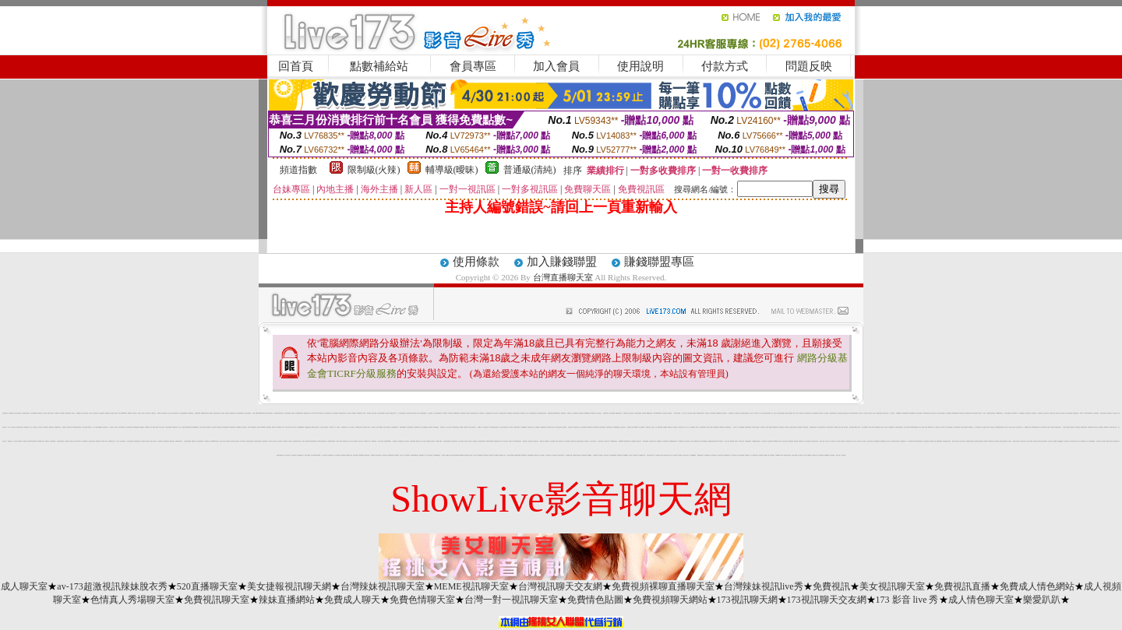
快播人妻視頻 (570, 427)
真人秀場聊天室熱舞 (956, 427)
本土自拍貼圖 (826, 413)
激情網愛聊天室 (883, 441)
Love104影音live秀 (657, 413)
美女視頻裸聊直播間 (612, 455)
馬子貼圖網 (1055, 441)
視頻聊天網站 (98, 441)
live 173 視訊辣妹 (720, 441)
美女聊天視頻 (1034, 413)
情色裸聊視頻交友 (727, 455)
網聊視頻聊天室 (137, 441)
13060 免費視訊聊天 (518, 441)
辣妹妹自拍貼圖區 (1007, 413)
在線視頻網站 (62, 413)
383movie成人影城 (778, 455)
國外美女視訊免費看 (1003, 441)
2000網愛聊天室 (704, 441)
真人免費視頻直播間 (422, 413)
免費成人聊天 (352, 599)
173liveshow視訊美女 (214, 441)
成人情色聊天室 (981, 599)
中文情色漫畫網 (337, 455)
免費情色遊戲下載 (188, 427)
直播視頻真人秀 (747, 455)
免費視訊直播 (962, 586)
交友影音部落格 (926, 441)
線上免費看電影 (692, 427)
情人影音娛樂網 (1082, 441)
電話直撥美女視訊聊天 (947, 441)
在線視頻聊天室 (26, 427)
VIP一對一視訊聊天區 (12, 427)
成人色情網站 (1103, 441)
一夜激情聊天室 (160, 441)
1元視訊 (691, 441)
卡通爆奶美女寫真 (111, 441)
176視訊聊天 (445, 413)
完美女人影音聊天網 (354, 441)
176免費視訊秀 (584, 455)
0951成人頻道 (742, 441)
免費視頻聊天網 (815, 413)
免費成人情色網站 (1037, 586)
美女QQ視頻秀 (625, 455)
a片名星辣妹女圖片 (754, 455)
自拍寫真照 (1098, 441)
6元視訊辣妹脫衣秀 (269, 413)
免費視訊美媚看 (136, 427)
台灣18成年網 (906, 427)
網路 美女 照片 (796, 413)
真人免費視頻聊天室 (327, 413)
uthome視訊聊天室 (262, 413)
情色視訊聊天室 (1028, 413)
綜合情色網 (233, 441)
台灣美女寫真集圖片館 (447, 441)
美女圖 (881, 427)
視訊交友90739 (770, 441)
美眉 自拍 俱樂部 (536, 427)
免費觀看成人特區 (642, 455)
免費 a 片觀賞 (374, 413)
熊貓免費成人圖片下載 (498, 441)
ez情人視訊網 (201, 427)
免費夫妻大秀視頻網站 (767, 413)
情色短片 (697, 427)
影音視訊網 (1052, 427)
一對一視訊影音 (891, 413)
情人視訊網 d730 (865, 427)
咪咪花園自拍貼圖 (955, 413)
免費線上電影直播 (769, 427)
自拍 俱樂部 (836, 427)
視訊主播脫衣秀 (101, 413)
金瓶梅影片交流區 (449, 455)
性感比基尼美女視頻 (130, 441)
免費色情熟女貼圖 (410, 413)
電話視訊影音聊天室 (217, 413)
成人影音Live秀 (910, 441)
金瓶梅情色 (64, 427)
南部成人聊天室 (686, 455)
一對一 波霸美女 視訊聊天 (113, 427)
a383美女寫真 (536, 455)
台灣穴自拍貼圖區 (807, 441)
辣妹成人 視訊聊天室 (366, 413)
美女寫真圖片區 (122, 441)
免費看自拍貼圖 (879, 413)
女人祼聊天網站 (657, 455)
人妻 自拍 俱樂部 (305, 441)
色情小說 (919, 427)
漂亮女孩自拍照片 (962, 441)
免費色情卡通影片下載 (1074, 441)
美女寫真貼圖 (832, 455)
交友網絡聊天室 (575, 413)
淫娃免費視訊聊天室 (488, 413)
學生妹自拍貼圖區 (1069, 413)
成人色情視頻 (674, 455)
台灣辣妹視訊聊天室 (382, 586)
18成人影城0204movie (122, 413)
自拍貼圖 (706, 413)
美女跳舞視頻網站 (703, 427)
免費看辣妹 (130, 413)
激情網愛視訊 (78, 413)
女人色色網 (15, 441)
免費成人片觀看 (924, 427)
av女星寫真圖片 (436, 427)
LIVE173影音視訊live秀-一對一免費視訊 (318, 455)
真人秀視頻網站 (641, 427)
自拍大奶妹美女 (407, 455)
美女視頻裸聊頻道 (876, 441)
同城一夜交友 (827, 441)
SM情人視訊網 (663, 455)
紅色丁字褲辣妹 (461, 441)
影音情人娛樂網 (255, 413)
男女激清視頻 (687, 441)
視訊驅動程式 (659, 441)
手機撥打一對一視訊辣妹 (38, 427)
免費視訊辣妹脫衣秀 (474, 413)
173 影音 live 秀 (339, 441)
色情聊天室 (433, 441)
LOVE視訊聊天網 (926, 413)
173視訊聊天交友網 (826, 599)
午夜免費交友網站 (516, 427)
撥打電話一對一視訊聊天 (863, 413)
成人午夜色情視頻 (485, 427)
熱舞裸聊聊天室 (719, 413)
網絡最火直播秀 (1109, 441)
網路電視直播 (361, 455)
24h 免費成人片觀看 (153, 427)
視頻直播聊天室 (401, 441)
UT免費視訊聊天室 (619, 413)
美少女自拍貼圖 (84, 427)
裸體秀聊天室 (971, 427)
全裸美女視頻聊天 (1103, 413)
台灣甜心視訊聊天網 (1066, 427)
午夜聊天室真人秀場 (1113, 427)
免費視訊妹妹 (486, 455)
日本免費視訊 (67, 441)
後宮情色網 (675, 427)
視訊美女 (143, 413)
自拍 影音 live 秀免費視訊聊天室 (388, 455)
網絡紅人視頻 (822, 441)
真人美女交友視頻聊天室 (503, 427)
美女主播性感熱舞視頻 (183, 413)
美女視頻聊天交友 (1067, 441)
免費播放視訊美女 (700, 455)
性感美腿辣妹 (147, 427)
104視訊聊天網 (373, 441)
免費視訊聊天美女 (307, 413)
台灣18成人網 (159, 413)
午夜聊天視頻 (450, 413)
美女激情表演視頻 (129, 427)
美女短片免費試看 (85, 413)
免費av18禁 (732, 441)
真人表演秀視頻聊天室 (402, 413)
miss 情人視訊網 (858, 427)
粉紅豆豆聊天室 (593, 441)
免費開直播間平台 (344, 427)
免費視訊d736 (621, 441)
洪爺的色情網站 (68, 413)
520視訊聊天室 (359, 413)
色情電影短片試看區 (977, 413)
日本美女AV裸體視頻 (807, 455)
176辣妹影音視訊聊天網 (990, 413)
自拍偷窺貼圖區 (741, 427)
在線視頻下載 (143, 441)
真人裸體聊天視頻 (681, 441)
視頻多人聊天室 (496, 413)
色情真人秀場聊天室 (386, 427)
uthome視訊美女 (587, 413)
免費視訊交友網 (626, 413)
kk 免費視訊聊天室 (557, 413)
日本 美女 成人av (607, 441)
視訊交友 (527, 413)
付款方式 (724, 66)
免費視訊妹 (354, 413)
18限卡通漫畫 (949, 427)
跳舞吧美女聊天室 (697, 441)
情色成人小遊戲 (1008, 427)
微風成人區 (470, 441)
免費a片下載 (511, 441)
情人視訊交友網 (784, 441)
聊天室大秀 (889, 441)
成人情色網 (838, 441)
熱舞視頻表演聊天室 (813, 427)
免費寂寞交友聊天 (849, 441)
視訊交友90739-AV (78, 441)
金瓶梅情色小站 (547, 441)
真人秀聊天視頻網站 (287, 413)
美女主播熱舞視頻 (425, 427)
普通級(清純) (529, 169)
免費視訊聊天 (522, 413)
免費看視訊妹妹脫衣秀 (205, 413)
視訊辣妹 (275, 441)
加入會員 (556, 66)
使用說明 (640, 66)
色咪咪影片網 (561, 441)
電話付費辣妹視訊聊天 (854, 413)
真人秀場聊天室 (736, 413)
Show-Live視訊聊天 (414, 455)
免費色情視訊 (51, 427)
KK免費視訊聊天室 (1000, 413)
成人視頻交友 (1115, 413)
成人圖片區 (885, 427)
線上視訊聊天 (430, 413)
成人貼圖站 (1050, 441)
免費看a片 (1045, 441)
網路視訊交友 (843, 441)
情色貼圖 (387, 413)
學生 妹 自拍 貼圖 (181, 427)
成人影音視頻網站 (1095, 413)
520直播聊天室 (207, 586)
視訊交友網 (1013, 427)
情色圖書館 (665, 427)
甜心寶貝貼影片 (635, 455)
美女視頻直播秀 (821, 455)
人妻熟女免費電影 (168, 427)
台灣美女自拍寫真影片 (472, 427)
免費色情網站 (107, 413)
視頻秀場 (985, 441)
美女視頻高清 (833, 441)
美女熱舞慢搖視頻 (330, 455)
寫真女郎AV (360, 441)
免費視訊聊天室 (550, 413)
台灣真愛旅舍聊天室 (410, 427)
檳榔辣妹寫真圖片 (1084, 427)
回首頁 (295, 66)
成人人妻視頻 (337, 427)
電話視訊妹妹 (530, 441)
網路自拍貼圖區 (34, 413)
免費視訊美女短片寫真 (468, 455)
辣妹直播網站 (287, 599)
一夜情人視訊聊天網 (676, 413)
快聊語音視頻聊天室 (60, 441)
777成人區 (402, 455)
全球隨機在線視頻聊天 (331, 441)
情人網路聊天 (542, 455)
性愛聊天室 (938, 427)
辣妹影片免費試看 (18, 413)
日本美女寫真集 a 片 (1019, 427)
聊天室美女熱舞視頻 (964, 427)
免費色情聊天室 (422, 599)
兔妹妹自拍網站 (805, 427)
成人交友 (31, 427)
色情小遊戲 (423, 441)
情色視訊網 (1035, 441)
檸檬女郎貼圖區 (645, 441)
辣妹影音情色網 (595, 427)
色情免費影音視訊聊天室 (542, 413)
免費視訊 (211, 413)
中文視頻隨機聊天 (523, 427)
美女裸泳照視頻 (790, 441)
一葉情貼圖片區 (548, 455)
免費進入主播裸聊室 (788, 413)
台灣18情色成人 (287, 455)
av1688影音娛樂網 (913, 427)
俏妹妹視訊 (1063, 413)
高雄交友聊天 (406, 441)
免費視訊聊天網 (197, 413)
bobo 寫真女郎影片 (178, 441)
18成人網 (45, 413)
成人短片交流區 (448, 427)
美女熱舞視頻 (731, 413)
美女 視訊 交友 (774, 413)
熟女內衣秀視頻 (380, 441)
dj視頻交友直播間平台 (315, 427)
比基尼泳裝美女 (355, 455)
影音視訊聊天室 (95, 413)
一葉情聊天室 (373, 427)
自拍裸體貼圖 (633, 441)
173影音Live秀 (1014, 413)
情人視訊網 (864, 441)
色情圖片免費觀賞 (638, 413)
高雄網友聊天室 (782, 427)
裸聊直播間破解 (905, 413)
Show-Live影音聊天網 (918, 441)
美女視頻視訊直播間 (187, 441)
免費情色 (787, 427)
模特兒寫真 (870, 413)
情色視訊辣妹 (764, 441)
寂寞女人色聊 (840, 427)
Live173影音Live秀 (1088, 413)
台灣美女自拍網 (558, 427)
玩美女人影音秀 (222, 441)
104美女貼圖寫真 (748, 441)
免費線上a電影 (53, 441)
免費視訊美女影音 (19, 427)
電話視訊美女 (244, 427)
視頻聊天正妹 (1109, 413)
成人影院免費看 (567, 441)
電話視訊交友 (632, 413)
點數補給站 (379, 66)
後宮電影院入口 (587, 441)
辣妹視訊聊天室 (840, 413)
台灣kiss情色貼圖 (755, 427)
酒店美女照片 (724, 413)
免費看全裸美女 (175, 427)
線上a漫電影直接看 (748, 427)
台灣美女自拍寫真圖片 (324, 427)
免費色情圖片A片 (422, 455)
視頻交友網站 (1058, 413)
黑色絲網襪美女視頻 (533, 413)
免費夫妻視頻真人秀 (808, 413)
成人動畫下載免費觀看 (98, 427)
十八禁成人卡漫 (735, 427)
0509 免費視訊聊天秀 (252, 427)
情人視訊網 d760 (314, 413)
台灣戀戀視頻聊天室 (543, 427)
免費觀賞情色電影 (456, 413)
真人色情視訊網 (664, 413)
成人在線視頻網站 (948, 413)
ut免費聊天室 (239, 427)
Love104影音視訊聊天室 (321, 441)
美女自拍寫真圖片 (335, 413)
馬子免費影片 (600, 455)
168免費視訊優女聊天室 (76, 427)
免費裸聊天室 (395, 441)
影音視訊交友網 (1052, 413)
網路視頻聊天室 (1075, 413)
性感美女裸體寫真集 (280, 455)
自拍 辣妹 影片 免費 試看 (136, 413)
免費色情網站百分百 (1116, 441)
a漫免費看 (295, 441)
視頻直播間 (796, 441)
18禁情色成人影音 (367, 441)
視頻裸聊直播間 (1092, 441)
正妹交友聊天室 (600, 441)
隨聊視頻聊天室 (166, 441)
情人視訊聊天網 (481, 413)
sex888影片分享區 (777, 441)
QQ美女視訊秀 (846, 413)
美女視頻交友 (599, 413)
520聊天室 (271, 441)
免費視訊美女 (10, 441)
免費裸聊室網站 (939, 441)
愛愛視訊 (293, 413)
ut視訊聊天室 (321, 413)
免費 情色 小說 (91, 427)
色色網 (1048, 427)
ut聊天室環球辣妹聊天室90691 (458, 455)
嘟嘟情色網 (636, 427)
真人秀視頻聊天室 (978, 427)
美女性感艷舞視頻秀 (300, 427)
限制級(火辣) (374, 169)
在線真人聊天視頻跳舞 (940, 413)
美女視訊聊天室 (892, 586)
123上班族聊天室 (734, 455)
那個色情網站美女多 (833, 413)
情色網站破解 (85, 441)
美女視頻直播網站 (225, 427)
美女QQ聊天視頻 (308, 427)
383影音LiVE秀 (439, 441)
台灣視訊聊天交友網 (560, 586)
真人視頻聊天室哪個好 (381, 413)
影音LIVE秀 (69, 427)
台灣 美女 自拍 (654, 427)
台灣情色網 (228, 441)
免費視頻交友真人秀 (393, 413)
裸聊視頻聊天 (1106, 427)
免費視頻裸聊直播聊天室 (663, 586)
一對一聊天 (984, 413)
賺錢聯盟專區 (659, 261)
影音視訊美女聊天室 (650, 455)
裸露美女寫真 (25, 441)
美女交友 (874, 413)
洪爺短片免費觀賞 (379, 427)
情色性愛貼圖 (342, 455)
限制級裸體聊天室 (195, 427)
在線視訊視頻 (529, 427)
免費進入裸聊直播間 (781, 413)
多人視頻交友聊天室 (91, 441)
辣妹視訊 (468, 413)
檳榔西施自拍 (480, 455)
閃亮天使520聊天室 (121, 427)
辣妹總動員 (428, 441)
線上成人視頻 (170, 413)
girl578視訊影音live (33, 441)
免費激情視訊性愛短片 (700, 413)
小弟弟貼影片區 (207, 441)
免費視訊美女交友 (576, 427)
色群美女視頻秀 (962, 413)
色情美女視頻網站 (248, 413)
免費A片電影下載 (955, 441)
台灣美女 (73, 413)
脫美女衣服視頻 (307, 455)
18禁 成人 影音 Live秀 (286, 427)
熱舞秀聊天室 (722, 427)
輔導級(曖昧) (451, 169)
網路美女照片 (418, 441)
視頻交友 (854, 441)
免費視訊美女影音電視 (895, 441)
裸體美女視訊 (172, 441)
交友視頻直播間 (583, 427)
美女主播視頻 (984, 427)
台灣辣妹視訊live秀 (763, 586)
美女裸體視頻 (595, 455)
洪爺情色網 (466, 427)
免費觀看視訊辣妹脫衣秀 (1000, 427)
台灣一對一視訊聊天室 (511, 599)
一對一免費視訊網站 (1021, 413)
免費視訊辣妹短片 (1058, 427)
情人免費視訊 (279, 441)
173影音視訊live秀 (199, 441)
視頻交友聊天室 (1046, 413)
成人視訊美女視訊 (429, 455)
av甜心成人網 (669, 455)
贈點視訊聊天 (581, 413)
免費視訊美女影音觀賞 (576, 455)
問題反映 (808, 66)
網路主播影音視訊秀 (342, 413)
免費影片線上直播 (1016, 441)
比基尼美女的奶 (720, 455)
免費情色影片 (442, 427)
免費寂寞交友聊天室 (787, 455)
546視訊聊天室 (379, 455)
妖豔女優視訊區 (232, 413)
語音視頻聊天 (105, 427)
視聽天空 (1096, 427)
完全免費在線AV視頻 (366, 427)
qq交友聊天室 (593, 413)
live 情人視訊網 (871, 427)
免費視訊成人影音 (502, 455)
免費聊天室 (194, 441)
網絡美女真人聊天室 (551, 427)
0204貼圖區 (589, 455)
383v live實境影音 (436, 455)
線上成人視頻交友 (351, 427)
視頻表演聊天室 (589, 427)
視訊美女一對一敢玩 (758, 413)
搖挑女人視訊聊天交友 (991, 427)
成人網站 (90, 413)
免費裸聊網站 (826, 455)
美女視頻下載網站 (919, 413)
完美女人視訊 (727, 441)
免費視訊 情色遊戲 (517, 455)
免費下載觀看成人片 (300, 455)
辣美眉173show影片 (388, 441)
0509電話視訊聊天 (614, 441)
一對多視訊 (1081, 413)
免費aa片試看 (265, 441)
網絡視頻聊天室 (728, 427)
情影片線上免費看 (1029, 441)
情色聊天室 (237, 441)
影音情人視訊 (293, 427)
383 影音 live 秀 (104, 441)
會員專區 (473, 66)
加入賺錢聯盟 (562, 261)
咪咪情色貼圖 (367, 455)
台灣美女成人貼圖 (114, 413)
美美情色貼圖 (660, 427)
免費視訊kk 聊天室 (40, 441)
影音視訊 (466, 441)
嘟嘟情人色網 (766, 455)
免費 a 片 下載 (416, 413)
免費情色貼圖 (595, 599)
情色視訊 (222, 413)
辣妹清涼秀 (821, 413)
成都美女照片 (801, 413)
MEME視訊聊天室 (471, 586)
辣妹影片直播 (689, 413)
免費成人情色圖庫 (510, 455)
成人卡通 (1086, 441)
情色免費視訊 (496, 455)
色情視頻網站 (772, 455)
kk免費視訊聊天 (649, 413)
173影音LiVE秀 (1043, 427)
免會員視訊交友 (40, 413)
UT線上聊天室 (505, 441)
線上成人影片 (752, 413)
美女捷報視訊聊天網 (289, 586)
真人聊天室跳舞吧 (712, 413)
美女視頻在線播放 (741, 455)
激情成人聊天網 (50, 413)
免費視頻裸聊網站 (403, 427)
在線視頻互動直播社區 (899, 427)
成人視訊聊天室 (554, 455)
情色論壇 (443, 455)
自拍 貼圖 (461, 427)
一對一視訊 (117, 441)
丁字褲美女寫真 (648, 427)
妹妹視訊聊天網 (463, 413)
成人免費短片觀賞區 (829, 427)
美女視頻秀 (859, 441)
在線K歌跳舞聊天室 (616, 427)
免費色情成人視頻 (630, 427)
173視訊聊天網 (747, 599)
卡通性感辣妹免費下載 (26, 413)
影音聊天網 (644, 413)
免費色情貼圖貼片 (516, 413)
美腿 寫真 (71, 441)
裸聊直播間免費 (716, 427)
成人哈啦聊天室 (762, 427)
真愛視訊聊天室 (606, 413)
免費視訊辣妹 (219, 427)
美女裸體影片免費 (569, 455)
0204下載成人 (242, 441)
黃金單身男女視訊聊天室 (979, 441)
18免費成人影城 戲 (931, 427)
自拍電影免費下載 (609, 427)
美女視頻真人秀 (814, 455)
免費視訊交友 (153, 413)
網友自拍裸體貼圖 (912, 413)
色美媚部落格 (877, 427)
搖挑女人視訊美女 (153, 441)
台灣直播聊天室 (563, 277)
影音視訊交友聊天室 (814, 441)
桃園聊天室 (542, 441)
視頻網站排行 (373, 455)
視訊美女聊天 (639, 441)
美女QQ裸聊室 (1060, 441)
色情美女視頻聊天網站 (240, 413)
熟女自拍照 (511, 427)
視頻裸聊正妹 (20, 441)
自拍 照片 (686, 427)
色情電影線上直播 (933, 441)
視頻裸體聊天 (141, 427)
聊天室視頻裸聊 (612, 413)
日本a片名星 (475, 455)
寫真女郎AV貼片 (943, 427)
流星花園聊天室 (190, 413)
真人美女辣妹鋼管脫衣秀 (437, 413)
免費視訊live (619, 455)
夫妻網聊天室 (1101, 427)
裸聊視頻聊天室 (775, 427)
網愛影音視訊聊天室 (258, 441)
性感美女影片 (623, 427)
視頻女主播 (838, 455)
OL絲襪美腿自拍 (891, 427)
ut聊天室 (299, 441)
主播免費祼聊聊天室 (394, 427)
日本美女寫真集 (1022, 441)
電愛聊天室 (1072, 427)
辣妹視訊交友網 (885, 413)
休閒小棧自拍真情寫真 (821, 427)
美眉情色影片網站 (561, 455)
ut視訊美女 (165, 413)
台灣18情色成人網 (903, 441)
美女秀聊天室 (680, 455)
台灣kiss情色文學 (418, 427)
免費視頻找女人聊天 (346, 441)
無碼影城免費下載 (627, 441)
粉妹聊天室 (491, 455)
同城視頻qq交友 (898, 413)
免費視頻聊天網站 (670, 599)
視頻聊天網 (430, 427)
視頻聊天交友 (47, 441)
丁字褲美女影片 (331, 427)
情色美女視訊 (148, 413)
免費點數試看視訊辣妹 (712, 441)
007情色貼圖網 (530, 455)
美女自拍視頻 (800, 455)
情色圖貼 (479, 427)
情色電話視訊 (293, 455)
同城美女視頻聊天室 (455, 427)
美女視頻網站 (799, 427)
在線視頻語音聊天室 (502, 413)
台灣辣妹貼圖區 (412, 441)
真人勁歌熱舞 (843, 455)
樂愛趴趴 (1041, 599)
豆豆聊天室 (290, 441)
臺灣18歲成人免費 (1028, 427)
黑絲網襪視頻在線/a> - (673, 441)
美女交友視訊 (349, 413)
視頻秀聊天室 (714, 455)
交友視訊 (630, 455)
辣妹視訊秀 (670, 413)
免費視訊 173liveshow (261, 427)
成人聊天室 (1009, 441)
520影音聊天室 (990, 441)
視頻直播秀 (846, 427)
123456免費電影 (693, 455)
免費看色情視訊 (510, 413)
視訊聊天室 (227, 413)
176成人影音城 (161, 427)
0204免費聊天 (278, 427)
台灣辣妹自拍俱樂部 (792, 427)
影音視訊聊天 (1040, 413)
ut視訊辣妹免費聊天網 (312, 441)
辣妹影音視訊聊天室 (232, 427)
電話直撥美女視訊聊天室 (744, 413)
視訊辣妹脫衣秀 (175, 413)
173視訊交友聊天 (681, 427)
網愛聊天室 (397, 455)
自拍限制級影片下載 (707, 455)
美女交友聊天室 (933, 413)
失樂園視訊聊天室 (58, 427)
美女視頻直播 (208, 427)
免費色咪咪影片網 (1091, 427)
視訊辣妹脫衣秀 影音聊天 (278, 413)
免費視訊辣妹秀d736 (969, 413)
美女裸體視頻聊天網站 (299, 413)
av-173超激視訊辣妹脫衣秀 (112, 586)
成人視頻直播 (213, 427)
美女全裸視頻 (564, 427)
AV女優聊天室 (56, 413)
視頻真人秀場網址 (710, 427)
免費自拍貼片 (525, 441)
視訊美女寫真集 (870, 441)
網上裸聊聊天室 (45, 427)
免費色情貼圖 (563, 413)
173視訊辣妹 (285, 441)
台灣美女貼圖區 (794, 455)
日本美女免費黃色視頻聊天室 (494, 427)
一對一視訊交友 (683, 413)
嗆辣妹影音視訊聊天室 (250, 441)
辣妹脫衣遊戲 (1077, 427)
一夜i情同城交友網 (358, 427)
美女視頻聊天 (851, 427)
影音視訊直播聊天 (602, 427)
